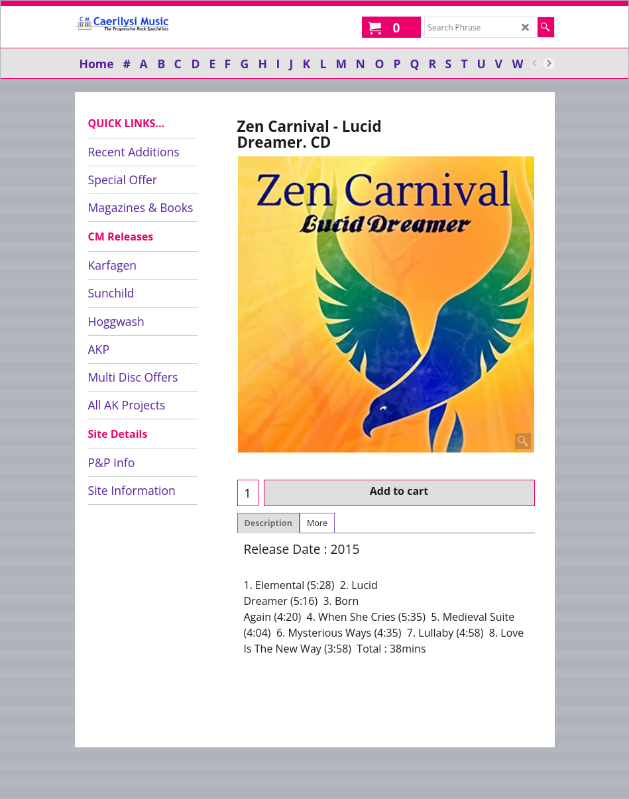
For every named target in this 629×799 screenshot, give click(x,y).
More (317, 523)
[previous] (536, 64)
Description (268, 523)
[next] (549, 64)
